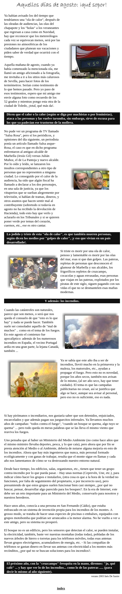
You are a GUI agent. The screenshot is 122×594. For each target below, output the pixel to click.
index (61, 588)
